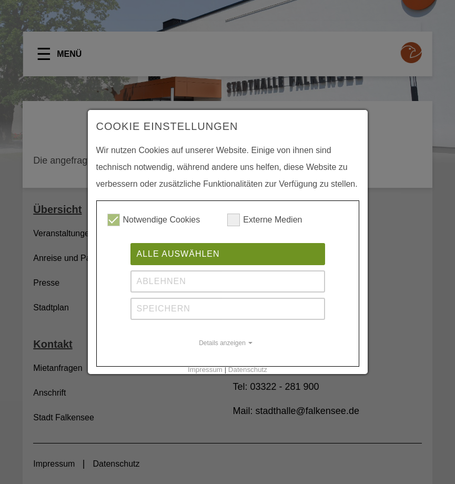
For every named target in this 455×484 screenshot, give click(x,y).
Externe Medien (264, 220)
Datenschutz (247, 370)
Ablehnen (161, 281)
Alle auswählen (178, 253)
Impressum (205, 370)
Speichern (163, 308)
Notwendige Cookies (153, 220)
